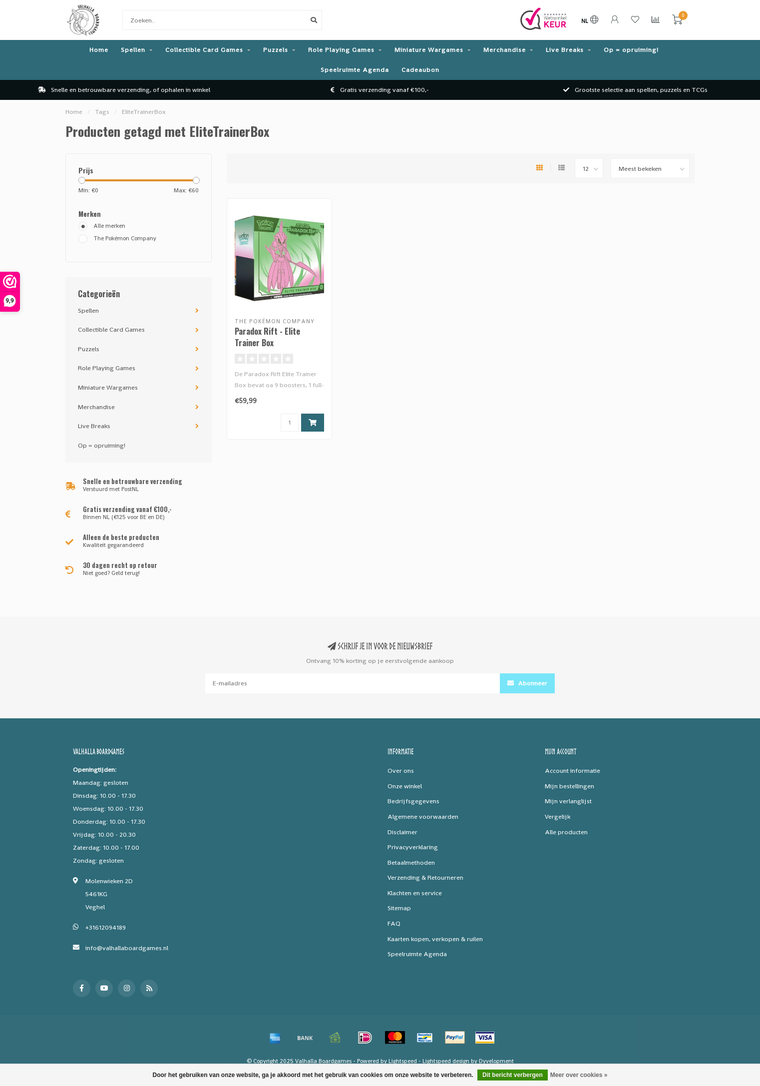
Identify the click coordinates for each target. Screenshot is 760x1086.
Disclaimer (402, 832)
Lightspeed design (445, 1061)
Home (98, 49)
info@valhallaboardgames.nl (126, 948)
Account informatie (572, 770)
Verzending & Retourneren (425, 877)
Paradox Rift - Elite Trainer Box (267, 337)
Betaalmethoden (411, 862)
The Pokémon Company (124, 238)
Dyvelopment (496, 1061)
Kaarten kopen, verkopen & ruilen (435, 939)
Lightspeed (402, 1061)
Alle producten (566, 832)
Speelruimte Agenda (355, 69)
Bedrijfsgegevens (413, 801)
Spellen (133, 49)
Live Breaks (565, 49)
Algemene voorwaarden (422, 816)
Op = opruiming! (631, 49)
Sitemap (399, 908)
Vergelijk (557, 816)
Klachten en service (414, 893)
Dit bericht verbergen (512, 1075)
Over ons (400, 770)
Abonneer (527, 683)
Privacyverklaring (412, 847)
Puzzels (275, 49)
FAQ (393, 923)
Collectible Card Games (204, 49)
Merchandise (504, 49)
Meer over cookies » (579, 1075)
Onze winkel (404, 786)
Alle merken (109, 225)
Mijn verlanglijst (568, 801)
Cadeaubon (420, 69)
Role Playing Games (341, 49)
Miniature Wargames (428, 49)
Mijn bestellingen (569, 786)
